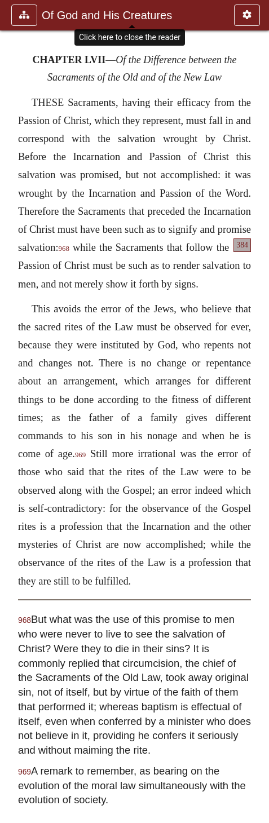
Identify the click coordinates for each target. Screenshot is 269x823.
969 (80, 455)
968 (64, 249)
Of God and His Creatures (107, 15)
